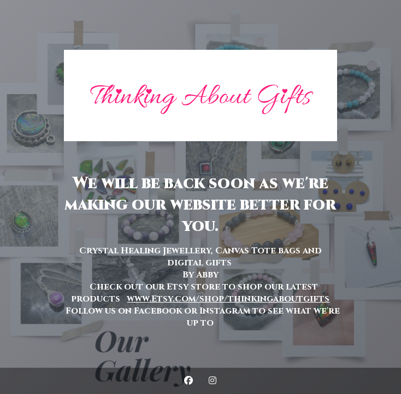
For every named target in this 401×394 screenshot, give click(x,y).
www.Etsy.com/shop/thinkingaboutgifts (228, 299)
